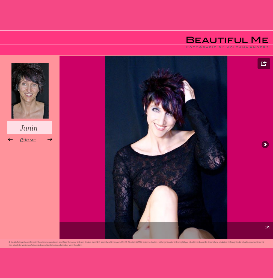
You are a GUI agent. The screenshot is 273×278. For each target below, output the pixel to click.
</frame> (166, 147)
